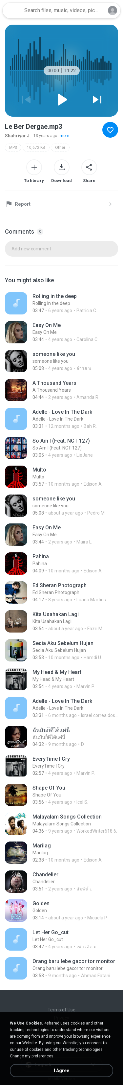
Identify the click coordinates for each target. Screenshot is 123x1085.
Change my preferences (31, 1056)
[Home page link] (12, 10)
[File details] (61, 303)
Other (60, 147)
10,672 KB (36, 147)
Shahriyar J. (18, 135)
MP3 (13, 147)
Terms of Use (61, 1009)
